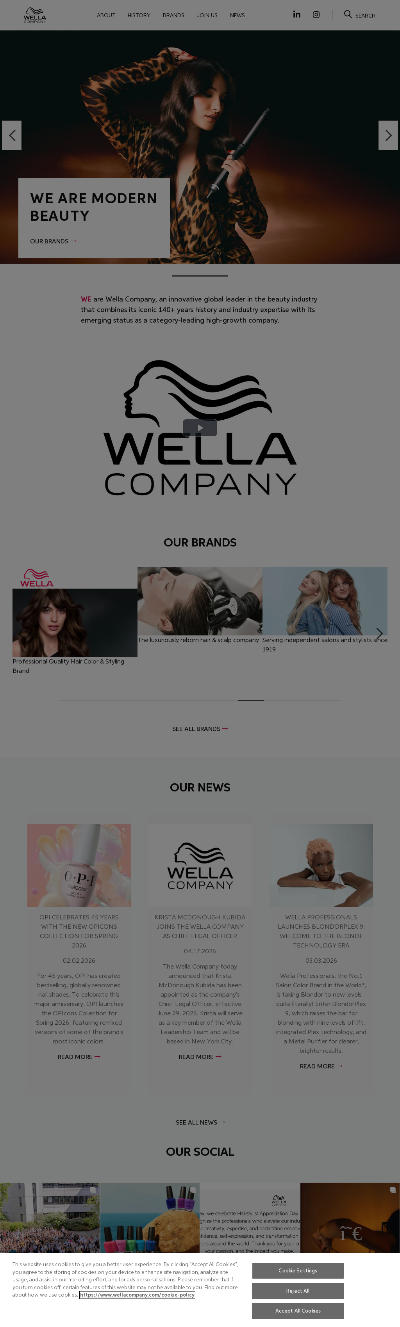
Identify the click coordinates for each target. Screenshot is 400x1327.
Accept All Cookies (298, 1311)
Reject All (297, 1291)
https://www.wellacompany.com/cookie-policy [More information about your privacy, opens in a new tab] (137, 1295)
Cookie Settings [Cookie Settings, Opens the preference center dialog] (298, 1271)
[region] (200, 1290)
